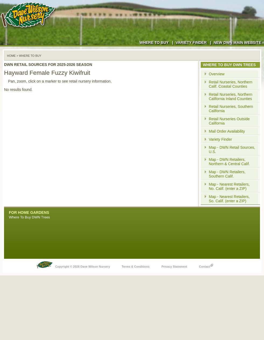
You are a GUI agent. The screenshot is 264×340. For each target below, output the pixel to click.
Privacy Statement (174, 266)
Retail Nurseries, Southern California (231, 108)
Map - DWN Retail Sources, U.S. (232, 149)
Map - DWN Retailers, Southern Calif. (227, 174)
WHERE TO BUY (30, 55)
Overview (216, 74)
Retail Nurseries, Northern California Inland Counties (230, 96)
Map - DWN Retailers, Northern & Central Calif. (229, 161)
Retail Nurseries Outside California (229, 121)
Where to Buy (154, 42)
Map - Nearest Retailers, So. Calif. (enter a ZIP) (229, 198)
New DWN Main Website (239, 42)
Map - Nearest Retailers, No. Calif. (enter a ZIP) (229, 186)
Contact (206, 265)
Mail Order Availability (227, 131)
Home (11, 55)
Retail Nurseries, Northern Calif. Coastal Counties (230, 84)
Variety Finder (191, 42)
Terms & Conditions (136, 266)
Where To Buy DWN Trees (29, 217)
